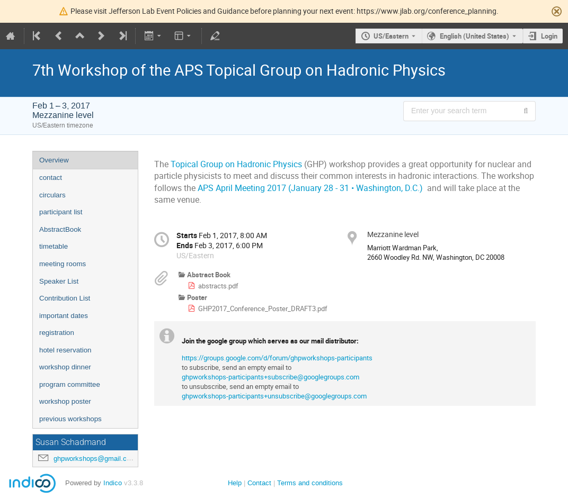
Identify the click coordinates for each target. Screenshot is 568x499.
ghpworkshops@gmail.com (95, 458)
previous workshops (70, 419)
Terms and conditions (310, 482)
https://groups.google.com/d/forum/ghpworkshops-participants (277, 357)
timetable (53, 246)
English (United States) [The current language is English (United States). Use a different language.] (474, 36)
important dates (63, 316)
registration (56, 333)
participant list (61, 212)
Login (549, 36)
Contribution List (64, 298)
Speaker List (58, 281)
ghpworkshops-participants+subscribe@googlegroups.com (270, 377)
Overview (54, 160)
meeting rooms (62, 264)
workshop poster (65, 401)
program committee (69, 384)
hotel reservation (65, 350)
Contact (259, 482)
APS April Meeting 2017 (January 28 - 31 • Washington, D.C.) (310, 188)
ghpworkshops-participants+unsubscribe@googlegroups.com (274, 396)
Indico (112, 482)
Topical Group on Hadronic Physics (236, 164)
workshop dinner (65, 367)
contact (50, 178)
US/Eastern (391, 36)
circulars (52, 195)
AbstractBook (60, 229)
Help (235, 482)
